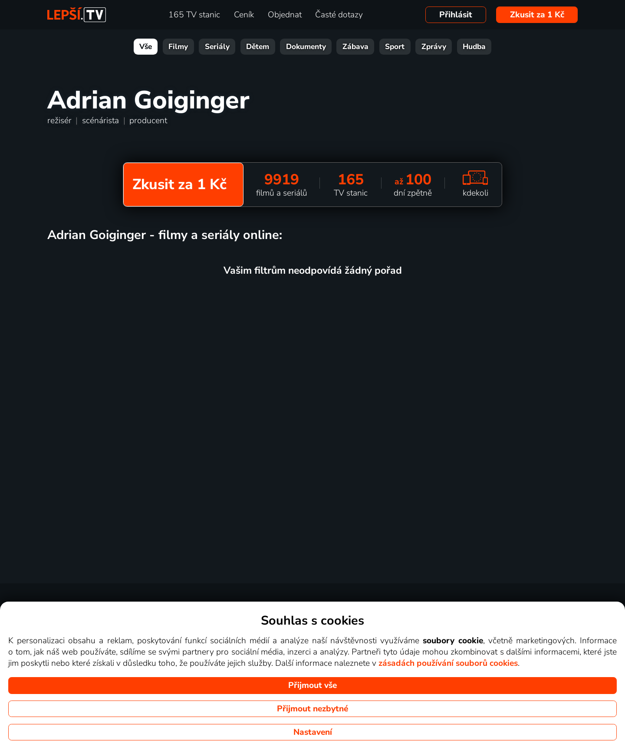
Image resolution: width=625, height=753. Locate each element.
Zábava (355, 47)
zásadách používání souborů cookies (448, 663)
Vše (145, 47)
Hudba (474, 47)
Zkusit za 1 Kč (537, 14)
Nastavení (312, 732)
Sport (395, 47)
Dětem (257, 47)
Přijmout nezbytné (312, 708)
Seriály (217, 47)
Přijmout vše (312, 685)
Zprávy (433, 47)
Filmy (178, 47)
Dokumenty (306, 47)
